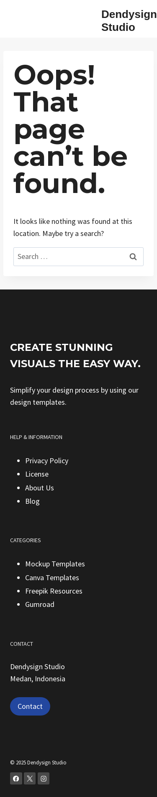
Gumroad (39, 604)
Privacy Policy (46, 460)
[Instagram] (44, 778)
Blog (32, 501)
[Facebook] (16, 778)
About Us (39, 487)
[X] (30, 778)
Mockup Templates (55, 564)
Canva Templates (52, 577)
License (37, 474)
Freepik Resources (53, 591)
